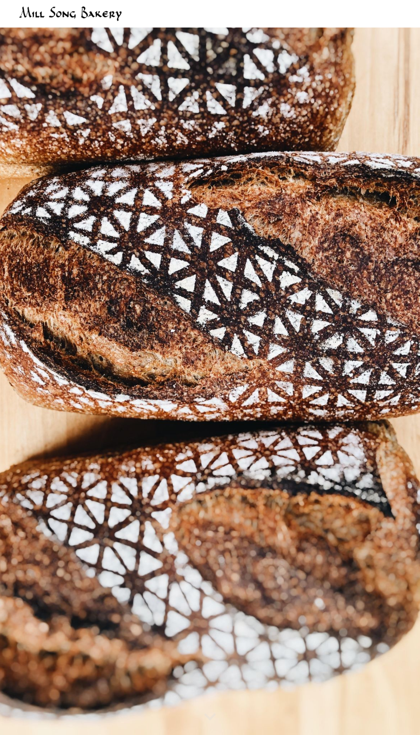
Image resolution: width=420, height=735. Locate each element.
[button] (210, 717)
